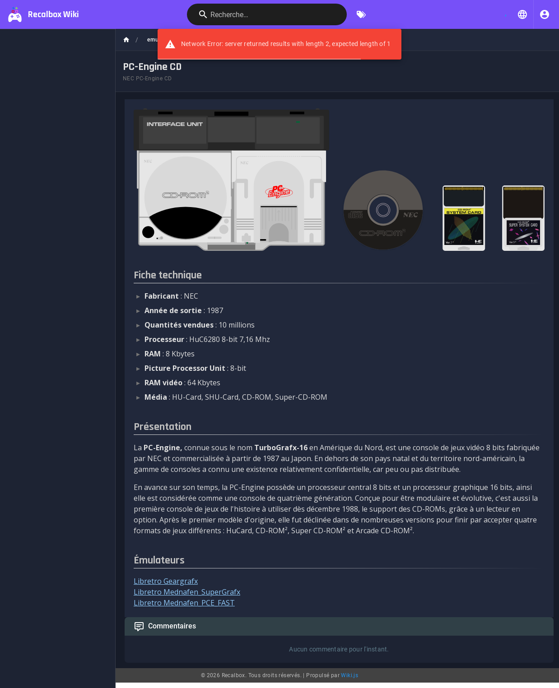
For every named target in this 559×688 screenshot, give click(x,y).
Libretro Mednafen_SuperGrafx (187, 592)
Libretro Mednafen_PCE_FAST (184, 603)
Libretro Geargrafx (166, 581)
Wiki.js (349, 675)
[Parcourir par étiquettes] (361, 14)
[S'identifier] (544, 14)
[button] (522, 14)
